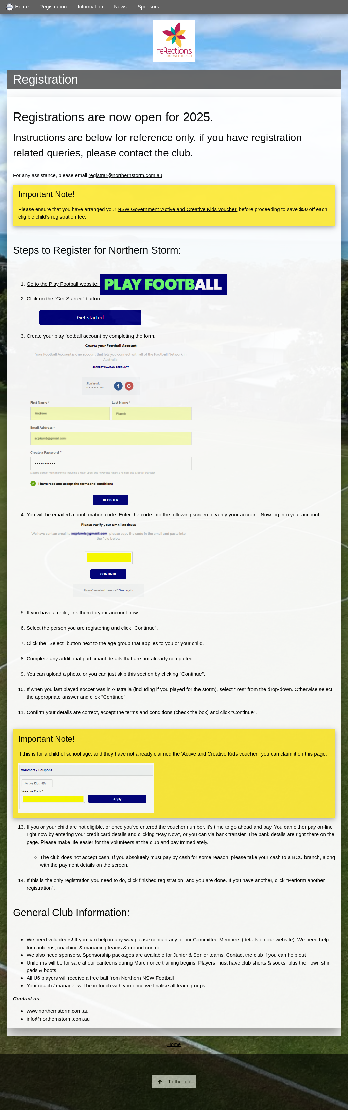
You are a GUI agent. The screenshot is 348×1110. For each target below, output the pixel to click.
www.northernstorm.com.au (58, 1011)
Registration (53, 7)
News (120, 7)
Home (17, 7)
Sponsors (148, 7)
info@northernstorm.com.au (58, 1019)
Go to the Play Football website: (127, 284)
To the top (174, 1082)
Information (90, 7)
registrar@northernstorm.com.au (125, 175)
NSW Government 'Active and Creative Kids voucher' (178, 209)
